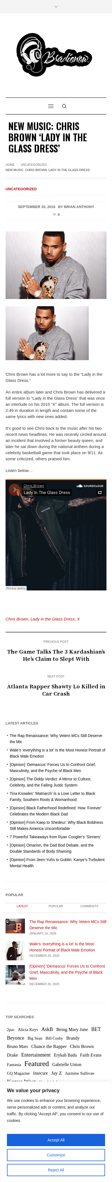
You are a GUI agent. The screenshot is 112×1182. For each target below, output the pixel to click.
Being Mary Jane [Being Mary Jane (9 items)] (72, 1029)
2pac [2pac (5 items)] (11, 1029)
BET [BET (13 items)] (96, 1029)
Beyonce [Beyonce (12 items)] (15, 1038)
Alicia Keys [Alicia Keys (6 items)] (28, 1029)
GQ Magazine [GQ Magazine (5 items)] (18, 1073)
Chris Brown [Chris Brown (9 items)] (82, 1046)
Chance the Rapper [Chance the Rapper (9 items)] (49, 1046)
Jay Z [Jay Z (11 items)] (56, 1073)
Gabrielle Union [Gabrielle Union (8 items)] (66, 1064)
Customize (56, 1155)
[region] (56, 1131)
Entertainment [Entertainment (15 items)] (36, 1055)
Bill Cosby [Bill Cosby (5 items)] (54, 1038)
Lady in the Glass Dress (52, 619)
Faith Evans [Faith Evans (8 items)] (90, 1055)
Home (10, 164)
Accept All (55, 1140)
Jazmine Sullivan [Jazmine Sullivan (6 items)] (79, 1073)
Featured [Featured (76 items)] (36, 1063)
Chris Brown (17, 619)
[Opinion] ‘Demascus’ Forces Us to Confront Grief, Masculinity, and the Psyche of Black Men (67, 972)
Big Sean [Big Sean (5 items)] (34, 1038)
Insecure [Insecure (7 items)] (40, 1073)
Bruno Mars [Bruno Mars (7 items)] (17, 1046)
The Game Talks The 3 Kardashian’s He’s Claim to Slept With (56, 655)
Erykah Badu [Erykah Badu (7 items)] (65, 1055)
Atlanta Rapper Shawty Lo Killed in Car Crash (56, 690)
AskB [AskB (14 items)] (47, 1029)
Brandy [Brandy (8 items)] (73, 1038)
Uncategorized (34, 164)
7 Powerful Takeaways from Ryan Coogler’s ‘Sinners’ (55, 837)
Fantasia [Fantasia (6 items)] (14, 1064)
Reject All (56, 1170)
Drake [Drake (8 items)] (12, 1055)
